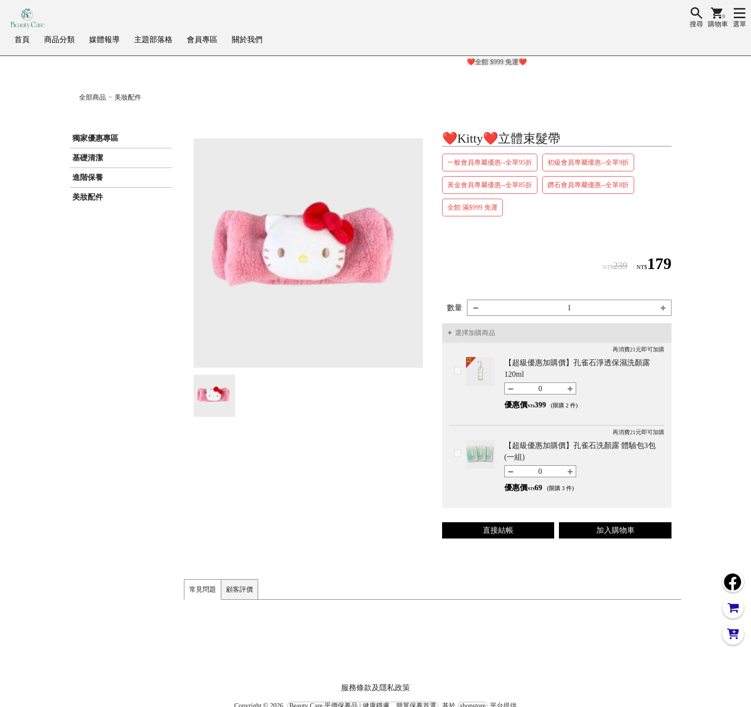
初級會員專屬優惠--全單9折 (588, 162)
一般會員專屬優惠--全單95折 (489, 162)
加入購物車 (615, 530)
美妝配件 (127, 97)
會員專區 (202, 39)
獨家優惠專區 (95, 138)
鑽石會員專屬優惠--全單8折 (588, 185)
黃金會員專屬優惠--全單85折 (489, 185)
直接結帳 (498, 530)
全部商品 (92, 97)
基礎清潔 (87, 158)
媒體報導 (104, 39)
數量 (454, 307)
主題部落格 (153, 39)
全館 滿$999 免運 (472, 207)
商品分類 (59, 39)
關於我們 (247, 39)
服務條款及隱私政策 (375, 688)
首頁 (22, 39)
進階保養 (87, 177)
